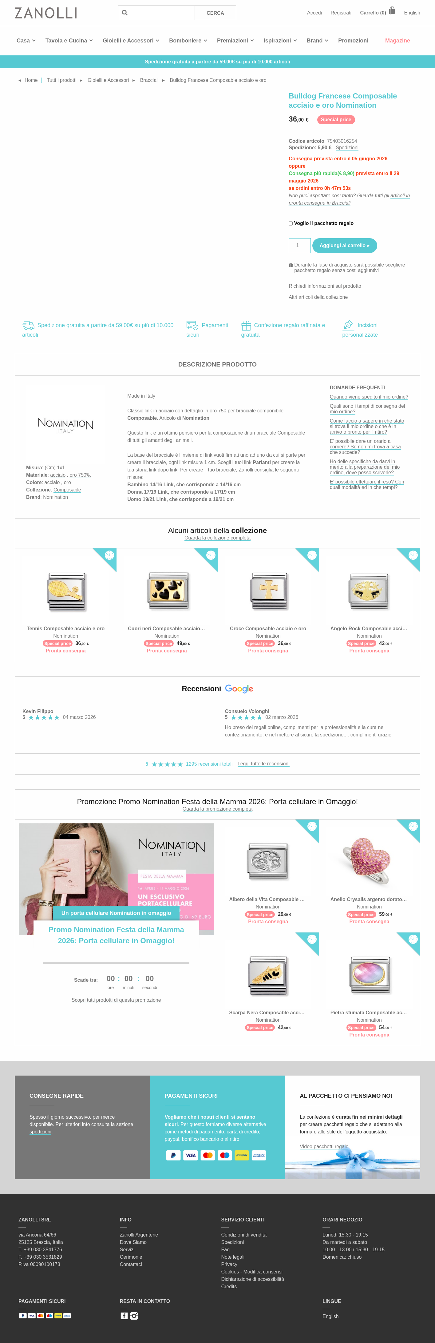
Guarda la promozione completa (218, 809)
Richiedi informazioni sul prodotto (325, 286)
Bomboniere (185, 41)
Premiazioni (232, 41)
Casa (23, 41)
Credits (229, 1286)
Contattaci (131, 1264)
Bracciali (149, 80)
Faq (225, 1249)
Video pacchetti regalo (324, 1146)
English (412, 12)
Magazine (397, 41)
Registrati (341, 12)
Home (31, 80)
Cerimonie (131, 1257)
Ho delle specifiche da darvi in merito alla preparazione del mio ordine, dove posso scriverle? (365, 467)
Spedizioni (347, 147)
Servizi (127, 1249)
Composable (67, 489)
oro (67, 482)
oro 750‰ (80, 475)
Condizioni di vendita (244, 1234)
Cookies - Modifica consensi (252, 1271)
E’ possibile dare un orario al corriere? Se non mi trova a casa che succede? (365, 447)
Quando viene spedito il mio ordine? (369, 396)
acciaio (57, 475)
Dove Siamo (133, 1242)
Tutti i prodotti (61, 80)
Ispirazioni (277, 41)
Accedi (314, 12)
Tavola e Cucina (66, 41)
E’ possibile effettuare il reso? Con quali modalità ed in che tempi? (367, 484)
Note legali (233, 1257)
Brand (315, 41)
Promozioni (353, 41)
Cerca (215, 13)
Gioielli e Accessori (128, 41)
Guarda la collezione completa (217, 537)
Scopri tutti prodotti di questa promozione (116, 1000)
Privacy (229, 1264)
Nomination (55, 497)
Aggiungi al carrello (343, 245)
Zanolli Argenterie (139, 1234)
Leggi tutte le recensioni (264, 763)
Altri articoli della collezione (318, 297)
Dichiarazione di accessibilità (252, 1279)
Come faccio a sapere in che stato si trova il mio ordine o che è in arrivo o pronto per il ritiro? (367, 426)
